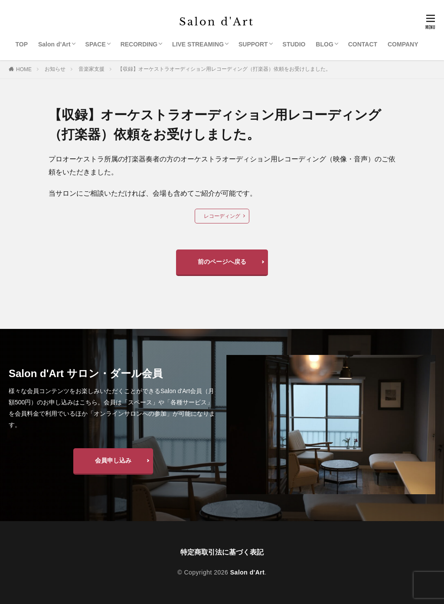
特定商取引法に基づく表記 (222, 552)
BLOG (324, 44)
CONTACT (362, 44)
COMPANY (403, 44)
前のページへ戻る (222, 261)
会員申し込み (113, 460)
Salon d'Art (247, 572)
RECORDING (139, 44)
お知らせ (55, 69)
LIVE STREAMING (198, 44)
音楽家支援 (91, 69)
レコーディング (222, 216)
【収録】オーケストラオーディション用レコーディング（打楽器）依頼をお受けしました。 (224, 69)
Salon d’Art (54, 44)
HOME (24, 69)
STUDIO (294, 44)
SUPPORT (253, 44)
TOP (22, 44)
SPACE (95, 44)
